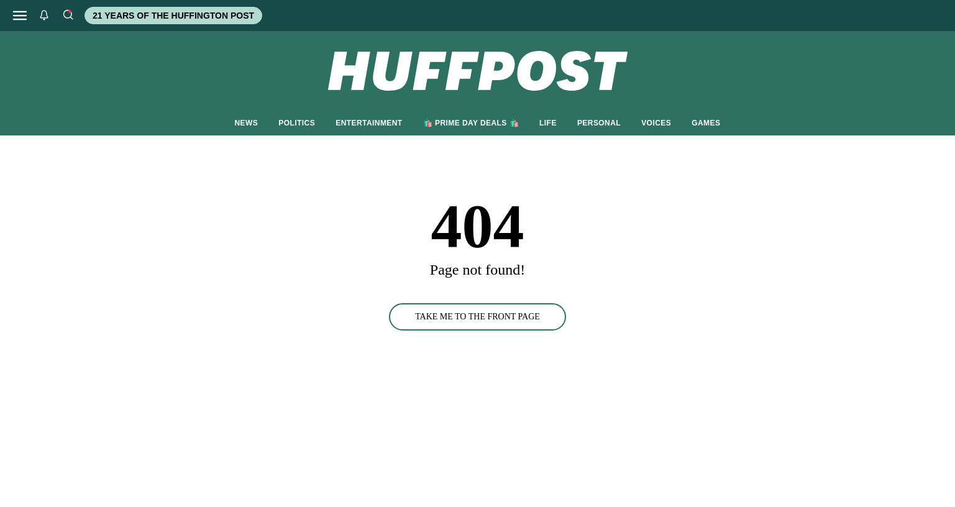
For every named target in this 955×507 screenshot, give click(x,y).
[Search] (68, 15)
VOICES (656, 123)
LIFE (548, 123)
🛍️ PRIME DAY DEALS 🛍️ (471, 123)
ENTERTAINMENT (369, 123)
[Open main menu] (19, 15)
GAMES (706, 123)
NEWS (246, 123)
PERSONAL (599, 123)
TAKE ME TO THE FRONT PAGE (477, 316)
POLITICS (296, 123)
